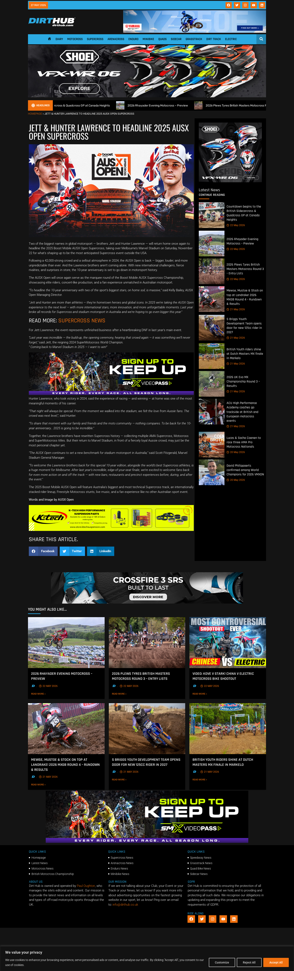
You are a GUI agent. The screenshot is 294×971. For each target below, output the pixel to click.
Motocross (75, 39)
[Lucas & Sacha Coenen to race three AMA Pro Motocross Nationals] (211, 444)
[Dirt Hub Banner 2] (111, 530)
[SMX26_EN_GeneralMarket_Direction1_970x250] (111, 394)
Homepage (35, 113)
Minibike (148, 39)
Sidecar (176, 39)
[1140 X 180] (194, 32)
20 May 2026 (236, 452)
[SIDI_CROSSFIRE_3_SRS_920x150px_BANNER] (147, 602)
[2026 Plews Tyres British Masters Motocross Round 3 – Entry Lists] (211, 271)
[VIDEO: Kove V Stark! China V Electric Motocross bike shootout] (227, 642)
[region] (147, 958)
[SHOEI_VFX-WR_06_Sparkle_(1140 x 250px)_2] (147, 96)
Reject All (249, 962)
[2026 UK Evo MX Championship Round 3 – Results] (211, 384)
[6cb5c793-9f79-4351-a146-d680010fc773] (230, 181)
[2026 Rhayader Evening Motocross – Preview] (211, 243)
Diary (59, 39)
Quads (162, 39)
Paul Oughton (86, 886)
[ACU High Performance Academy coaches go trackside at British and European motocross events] (211, 411)
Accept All (276, 962)
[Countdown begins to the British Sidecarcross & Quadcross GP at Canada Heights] (211, 215)
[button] (43, 551)
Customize (222, 962)
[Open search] (261, 39)
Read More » (45, 693)
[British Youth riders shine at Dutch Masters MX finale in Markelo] (211, 356)
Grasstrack (194, 39)
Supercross (95, 39)
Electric (231, 39)
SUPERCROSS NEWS (81, 320)
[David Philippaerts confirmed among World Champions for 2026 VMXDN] (211, 472)
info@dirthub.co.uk (125, 904)
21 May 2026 (236, 309)
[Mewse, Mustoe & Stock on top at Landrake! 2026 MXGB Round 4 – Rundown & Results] (211, 299)
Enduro (133, 39)
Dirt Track (213, 39)
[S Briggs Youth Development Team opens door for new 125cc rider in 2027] (211, 328)
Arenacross (116, 39)
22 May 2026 (236, 225)
